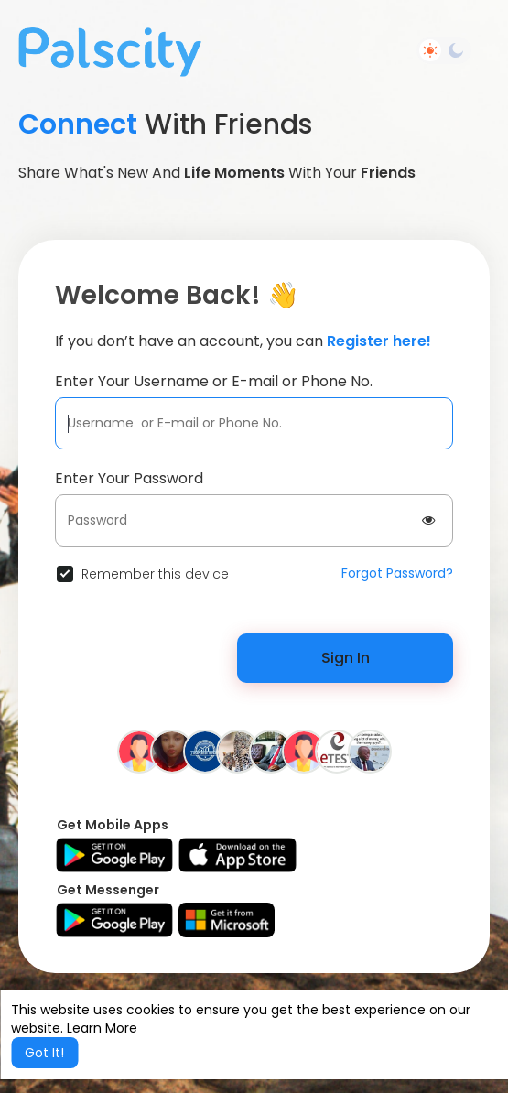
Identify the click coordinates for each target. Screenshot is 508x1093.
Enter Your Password (129, 478)
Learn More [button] (102, 1028)
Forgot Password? (397, 573)
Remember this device (155, 574)
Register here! (379, 341)
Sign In (345, 657)
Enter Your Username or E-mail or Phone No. (214, 381)
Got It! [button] (44, 1053)
